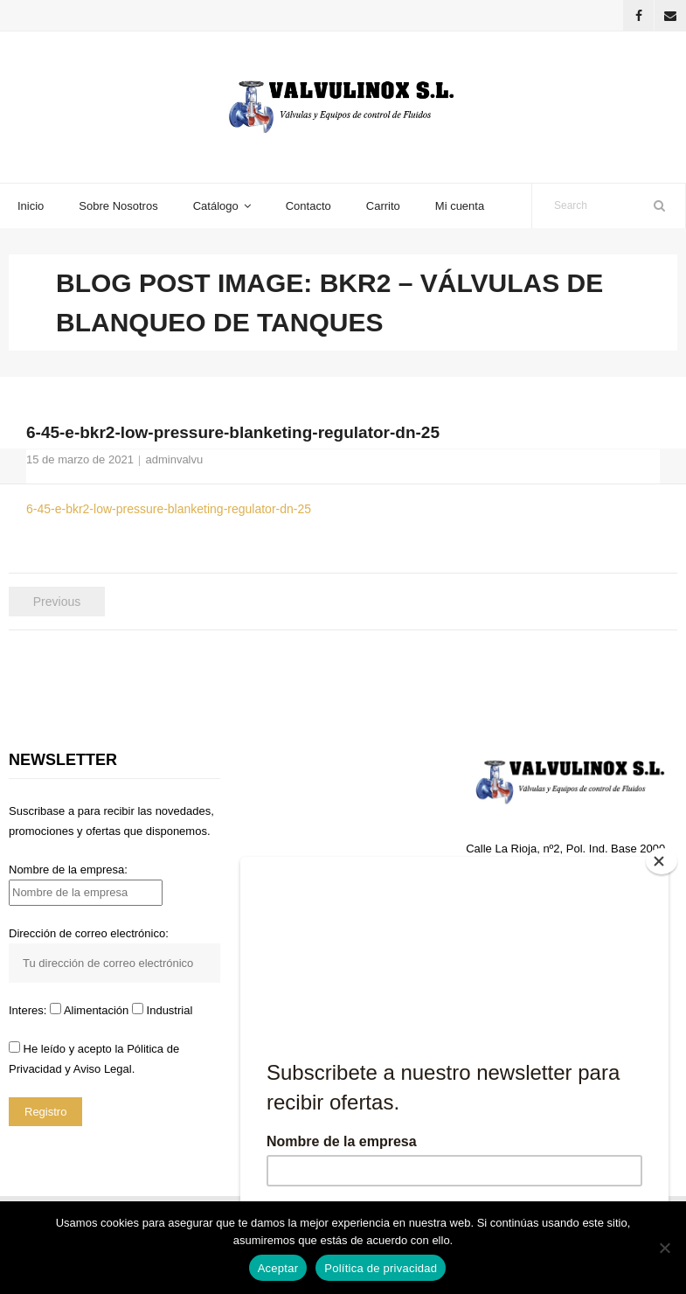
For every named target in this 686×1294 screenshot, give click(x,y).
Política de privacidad (380, 1268)
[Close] (661, 861)
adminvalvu (174, 459)
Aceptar (278, 1268)
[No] (664, 1247)
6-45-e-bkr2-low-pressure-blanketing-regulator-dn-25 (168, 509)
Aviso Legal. (104, 1068)
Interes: (29, 1010)
